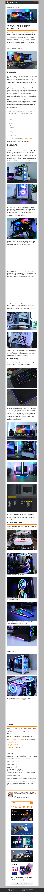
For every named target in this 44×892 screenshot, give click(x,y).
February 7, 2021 (28, 138)
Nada (27, 889)
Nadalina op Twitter (12, 747)
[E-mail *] (17, 880)
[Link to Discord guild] (20, 806)
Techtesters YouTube (12, 742)
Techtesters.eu (10, 890)
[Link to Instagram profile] (16, 806)
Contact (23, 890)
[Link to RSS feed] (31, 806)
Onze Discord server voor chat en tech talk (16, 739)
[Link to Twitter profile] (27, 806)
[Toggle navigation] (36, 2)
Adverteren (31, 889)
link (11, 784)
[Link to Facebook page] (24, 806)
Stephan (10, 7)
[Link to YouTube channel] (12, 806)
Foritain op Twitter (11, 745)
